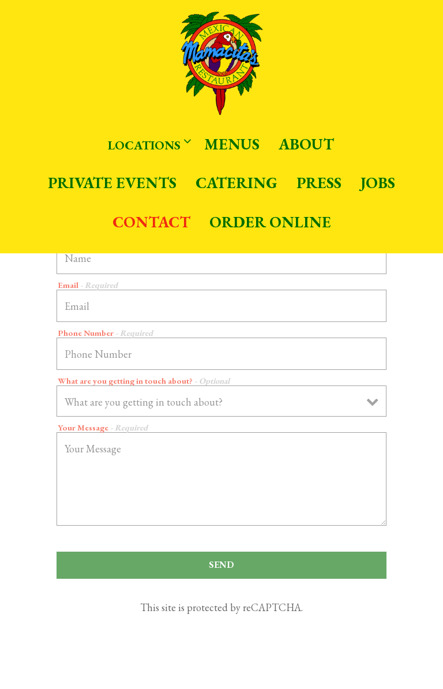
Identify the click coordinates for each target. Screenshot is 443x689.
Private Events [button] (112, 183)
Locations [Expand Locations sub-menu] (147, 144)
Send (221, 565)
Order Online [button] (270, 222)
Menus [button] (232, 144)
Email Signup (221, 675)
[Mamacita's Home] (221, 62)
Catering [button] (236, 183)
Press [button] (318, 183)
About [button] (306, 144)
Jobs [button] (378, 183)
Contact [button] (151, 222)
